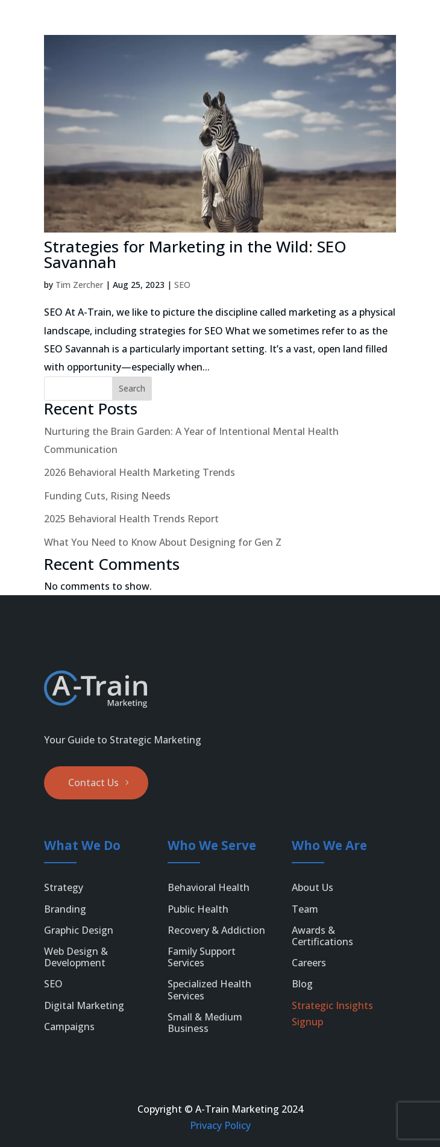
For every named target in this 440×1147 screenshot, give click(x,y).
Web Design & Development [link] (76, 957)
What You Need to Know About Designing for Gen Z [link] (162, 542)
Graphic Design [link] (78, 930)
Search (132, 388)
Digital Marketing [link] (84, 1005)
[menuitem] (400, 26)
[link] (34, 26)
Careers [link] (309, 962)
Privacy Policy (220, 1125)
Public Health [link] (198, 909)
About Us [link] (312, 887)
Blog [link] (302, 983)
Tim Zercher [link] (79, 284)
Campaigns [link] (69, 1026)
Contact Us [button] (93, 782)
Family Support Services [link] (202, 957)
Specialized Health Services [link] (209, 989)
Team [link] (305, 909)
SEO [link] (182, 284)
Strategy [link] (63, 887)
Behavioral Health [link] (209, 887)
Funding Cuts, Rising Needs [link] (107, 495)
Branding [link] (65, 909)
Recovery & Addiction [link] (216, 930)
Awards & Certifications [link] (322, 936)
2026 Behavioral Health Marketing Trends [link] (139, 472)
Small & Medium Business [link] (205, 1022)
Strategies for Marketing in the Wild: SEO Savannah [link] (195, 254)
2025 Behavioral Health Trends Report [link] (131, 518)
